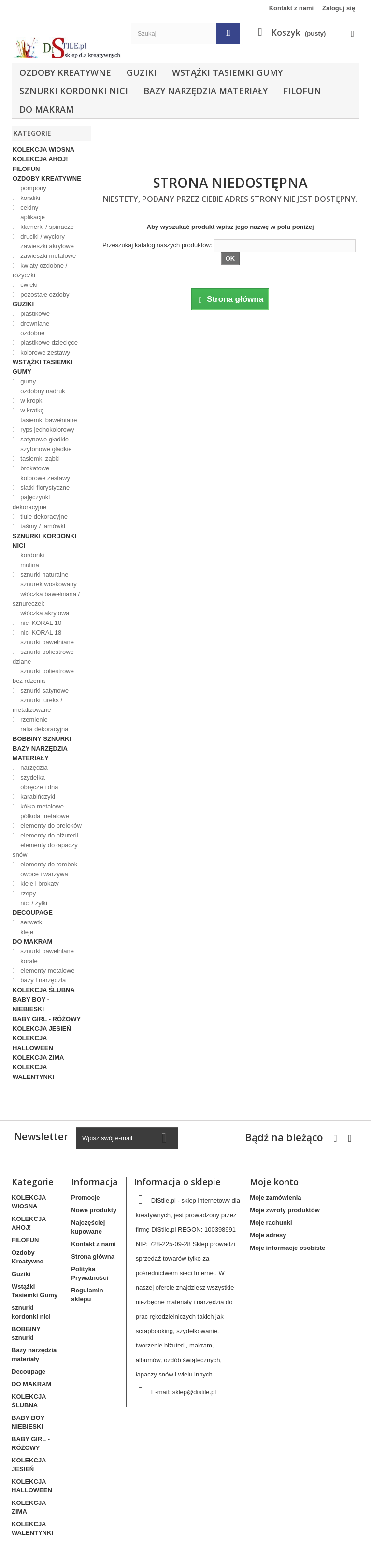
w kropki (31, 400)
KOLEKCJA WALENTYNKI (33, 1072)
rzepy (27, 893)
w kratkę (31, 410)
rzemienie (33, 719)
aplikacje (32, 217)
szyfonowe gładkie (45, 449)
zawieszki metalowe (47, 255)
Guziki (142, 72)
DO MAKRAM (46, 109)
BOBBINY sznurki (42, 738)
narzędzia (33, 767)
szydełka (32, 777)
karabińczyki (37, 796)
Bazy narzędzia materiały (205, 91)
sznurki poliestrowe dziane (43, 656)
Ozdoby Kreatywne (65, 72)
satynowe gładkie (44, 439)
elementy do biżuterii (48, 835)
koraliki (29, 197)
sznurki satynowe (44, 690)
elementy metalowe (47, 970)
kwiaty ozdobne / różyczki (40, 270)
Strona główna (92, 1256)
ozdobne (32, 333)
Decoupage (33, 912)
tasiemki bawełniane (48, 420)
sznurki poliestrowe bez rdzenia (43, 675)
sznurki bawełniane (46, 642)
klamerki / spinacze (46, 226)
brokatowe (34, 468)
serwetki (31, 922)
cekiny (28, 207)
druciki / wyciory (42, 236)
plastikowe (34, 313)
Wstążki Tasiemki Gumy (227, 72)
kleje (26, 932)
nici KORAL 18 (40, 632)
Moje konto (274, 1182)
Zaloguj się (338, 8)
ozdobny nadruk (42, 391)
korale (28, 960)
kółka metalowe (41, 806)
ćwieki (28, 284)
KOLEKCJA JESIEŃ (42, 1028)
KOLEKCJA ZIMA (38, 1057)
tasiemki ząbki (39, 458)
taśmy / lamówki (42, 526)
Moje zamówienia (275, 1197)
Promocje (85, 1197)
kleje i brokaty (39, 883)
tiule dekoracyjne (43, 516)
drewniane (34, 323)
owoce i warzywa (43, 874)
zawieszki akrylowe (46, 246)
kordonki (31, 555)
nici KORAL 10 (40, 622)
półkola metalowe (44, 816)
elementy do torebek (48, 864)
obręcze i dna (38, 787)
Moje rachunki (271, 1222)
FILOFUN (302, 91)
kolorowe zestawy (44, 352)
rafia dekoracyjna (44, 729)
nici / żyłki (33, 903)
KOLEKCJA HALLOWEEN (33, 1043)
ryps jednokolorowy (46, 429)
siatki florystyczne (44, 487)
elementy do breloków (50, 825)
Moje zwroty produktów (284, 1210)
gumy (27, 381)
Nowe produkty (93, 1210)
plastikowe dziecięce (48, 342)
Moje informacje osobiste (287, 1247)
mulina (29, 564)
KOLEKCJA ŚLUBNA (44, 989)
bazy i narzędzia (42, 980)
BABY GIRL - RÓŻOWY (47, 1018)
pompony (32, 188)
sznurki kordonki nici (73, 91)
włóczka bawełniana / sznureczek (46, 598)
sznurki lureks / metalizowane (37, 704)
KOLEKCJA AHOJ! (40, 159)
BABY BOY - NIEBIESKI (31, 1004)
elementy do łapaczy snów (45, 849)
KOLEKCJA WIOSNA (43, 149)
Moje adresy (268, 1235)
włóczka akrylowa (44, 613)
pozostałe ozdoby (44, 294)
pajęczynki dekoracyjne (31, 502)
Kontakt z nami (291, 8)
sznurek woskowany (48, 584)
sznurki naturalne (44, 574)
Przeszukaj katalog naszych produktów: (157, 245)
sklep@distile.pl (194, 1392)
